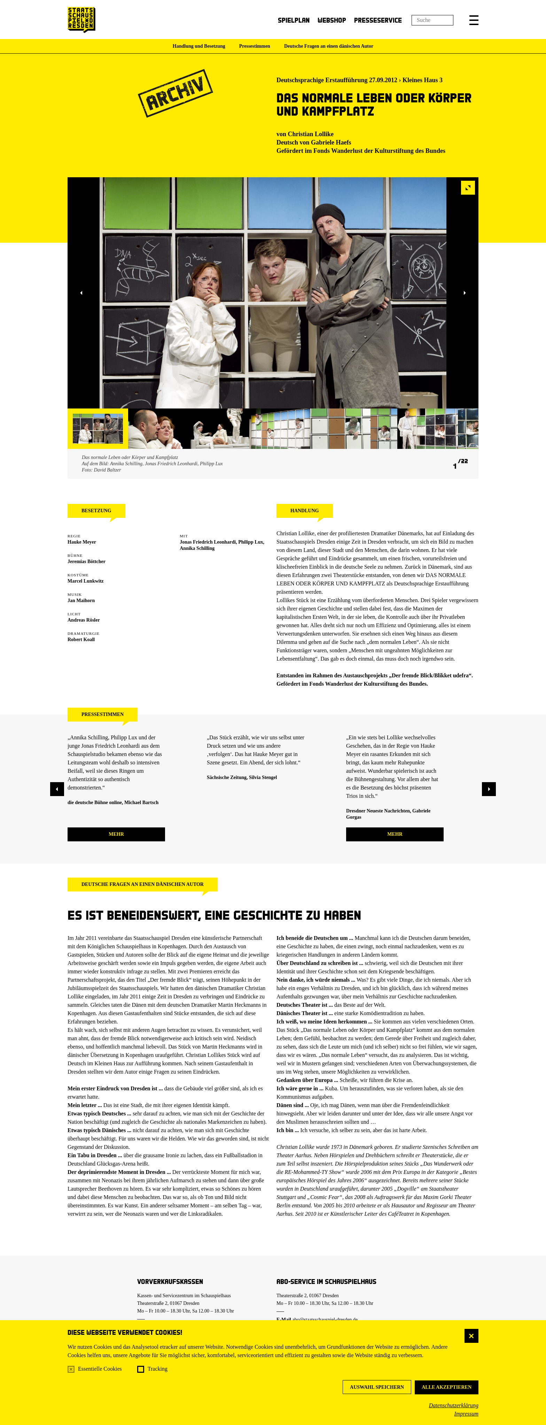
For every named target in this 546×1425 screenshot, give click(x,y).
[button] (473, 20)
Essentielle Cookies (100, 1369)
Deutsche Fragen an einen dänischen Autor (328, 46)
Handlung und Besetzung (199, 46)
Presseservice (378, 20)
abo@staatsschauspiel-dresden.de (325, 1319)
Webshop (332, 20)
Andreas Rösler (84, 620)
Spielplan (294, 20)
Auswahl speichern (377, 1387)
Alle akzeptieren (446, 1387)
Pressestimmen (254, 46)
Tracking (157, 1369)
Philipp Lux (250, 542)
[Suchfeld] (432, 20)
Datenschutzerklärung (453, 1405)
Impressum (466, 1414)
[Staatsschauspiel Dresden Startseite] (81, 20)
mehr (116, 834)
